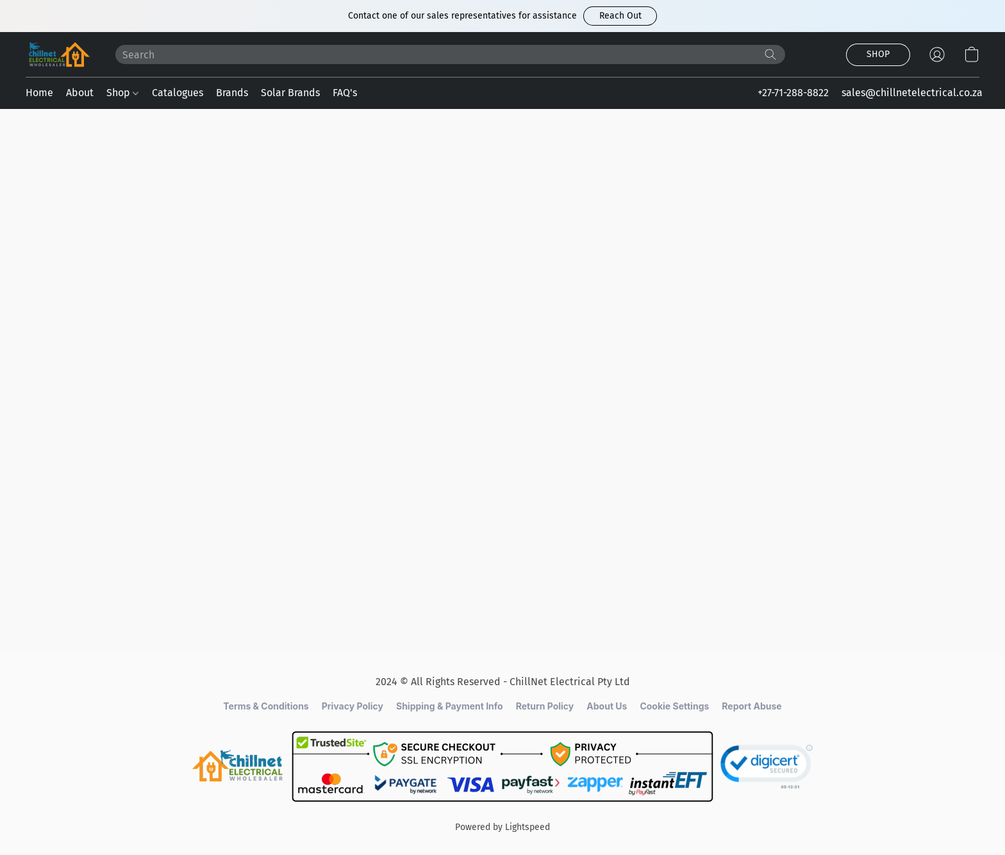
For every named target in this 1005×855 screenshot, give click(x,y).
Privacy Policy (352, 706)
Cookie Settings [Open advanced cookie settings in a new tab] (674, 706)
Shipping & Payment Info (449, 706)
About (80, 93)
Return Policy (545, 706)
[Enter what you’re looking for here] (450, 54)
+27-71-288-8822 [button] (793, 93)
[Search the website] (770, 54)
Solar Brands (290, 93)
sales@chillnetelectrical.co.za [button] (912, 93)
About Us (606, 706)
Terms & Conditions (265, 706)
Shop (122, 93)
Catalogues (177, 93)
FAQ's (345, 93)
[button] (620, 16)
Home (39, 93)
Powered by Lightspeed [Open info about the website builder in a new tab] (502, 827)
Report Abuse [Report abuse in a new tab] (751, 706)
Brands (232, 93)
